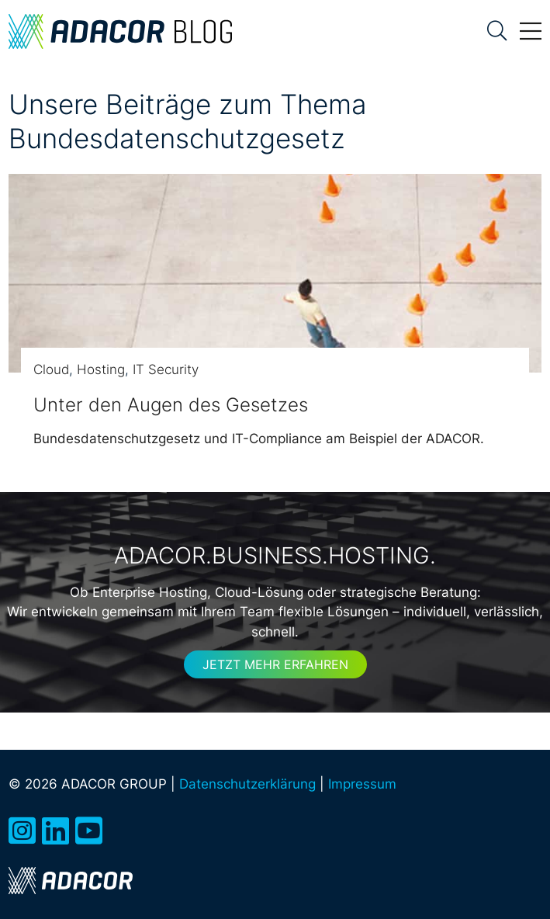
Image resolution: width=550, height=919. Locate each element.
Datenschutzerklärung (247, 784)
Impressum (362, 784)
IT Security (166, 369)
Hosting (101, 369)
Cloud (51, 369)
